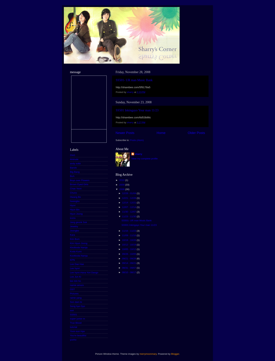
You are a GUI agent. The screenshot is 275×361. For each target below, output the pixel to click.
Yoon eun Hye (77, 331)
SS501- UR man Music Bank (134, 80)
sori (72, 310)
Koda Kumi (76, 251)
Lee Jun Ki (75, 276)
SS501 (73, 314)
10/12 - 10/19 (129, 244)
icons (73, 218)
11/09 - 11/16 (129, 235)
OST (72, 289)
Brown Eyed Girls (79, 184)
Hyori (73, 205)
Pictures (74, 293)
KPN (72, 260)
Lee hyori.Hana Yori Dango (84, 272)
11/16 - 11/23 (129, 231)
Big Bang (75, 172)
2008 (122, 189)
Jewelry (74, 226)
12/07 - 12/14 (129, 207)
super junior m (77, 318)
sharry (138, 154)
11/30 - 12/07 (129, 211)
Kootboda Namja (79, 255)
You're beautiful (78, 335)
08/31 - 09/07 (129, 267)
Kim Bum (75, 239)
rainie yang (76, 297)
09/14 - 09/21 (129, 263)
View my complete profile (144, 158)
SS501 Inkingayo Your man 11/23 (137, 110)
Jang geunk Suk (78, 222)
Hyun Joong (76, 213)
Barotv (73, 167)
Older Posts (196, 133)
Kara (72, 235)
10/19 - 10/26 (129, 240)
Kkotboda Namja (79, 247)
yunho (73, 339)
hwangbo (75, 201)
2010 (122, 180)
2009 (122, 184)
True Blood (76, 323)
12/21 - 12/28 (129, 198)
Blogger (175, 354)
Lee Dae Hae (77, 264)
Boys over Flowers (79, 180)
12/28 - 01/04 (129, 193)
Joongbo (74, 230)
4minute (74, 159)
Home (161, 133)
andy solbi (75, 163)
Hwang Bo (75, 197)
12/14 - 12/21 (129, 202)
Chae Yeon (76, 188)
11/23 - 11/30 (129, 216)
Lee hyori (75, 268)
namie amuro (77, 285)
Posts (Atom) (137, 140)
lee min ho (75, 281)
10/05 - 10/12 (129, 249)
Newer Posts (125, 133)
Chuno (73, 192)
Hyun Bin (75, 209)
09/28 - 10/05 (129, 254)
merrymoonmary (148, 354)
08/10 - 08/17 (129, 272)
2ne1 (72, 155)
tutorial (73, 327)
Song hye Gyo (77, 306)
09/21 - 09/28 (129, 258)
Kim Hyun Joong (78, 243)
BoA (72, 176)
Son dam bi (76, 302)
